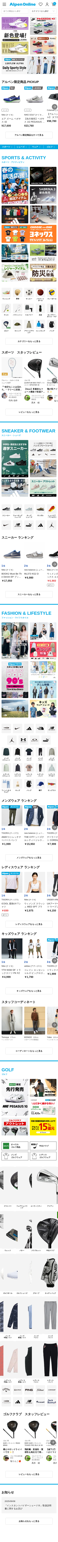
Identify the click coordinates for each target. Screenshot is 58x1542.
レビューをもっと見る (29, 412)
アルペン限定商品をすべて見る (29, 135)
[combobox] (15, 11)
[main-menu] (4, 4)
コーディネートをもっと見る (28, 1051)
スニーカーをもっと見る (29, 594)
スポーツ (6, 147)
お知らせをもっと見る (29, 1521)
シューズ (21, 147)
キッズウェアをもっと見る (29, 991)
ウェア (35, 147)
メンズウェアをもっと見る (29, 858)
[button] (54, 107)
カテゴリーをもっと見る (29, 341)
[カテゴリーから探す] (43, 11)
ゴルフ (50, 147)
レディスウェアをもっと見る (28, 924)
